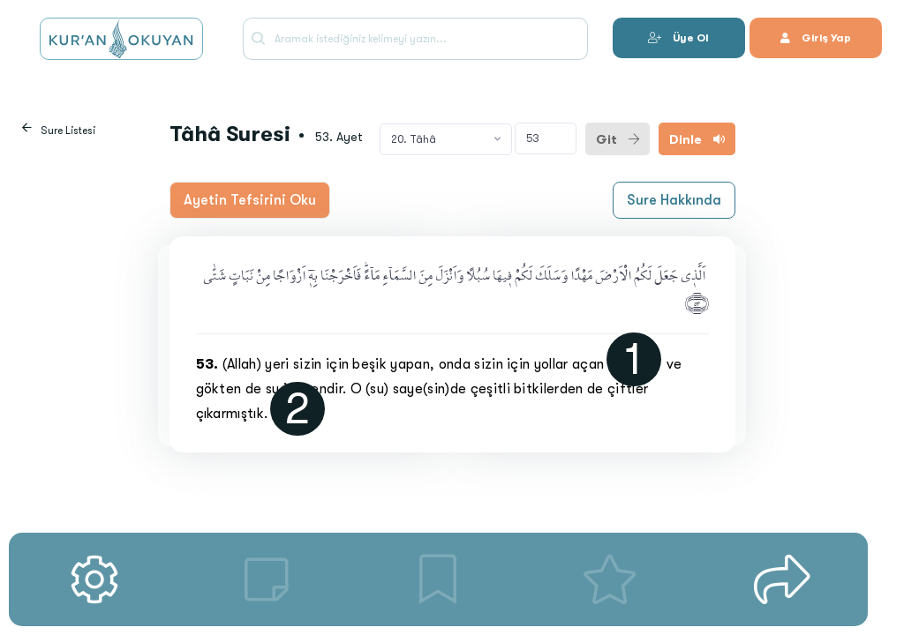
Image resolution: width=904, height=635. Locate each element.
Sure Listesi (68, 130)
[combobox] (446, 139)
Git (617, 139)
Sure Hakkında (674, 200)
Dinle (697, 139)
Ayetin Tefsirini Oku (250, 200)
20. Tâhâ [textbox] (413, 139)
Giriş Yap (815, 38)
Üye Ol (678, 38)
